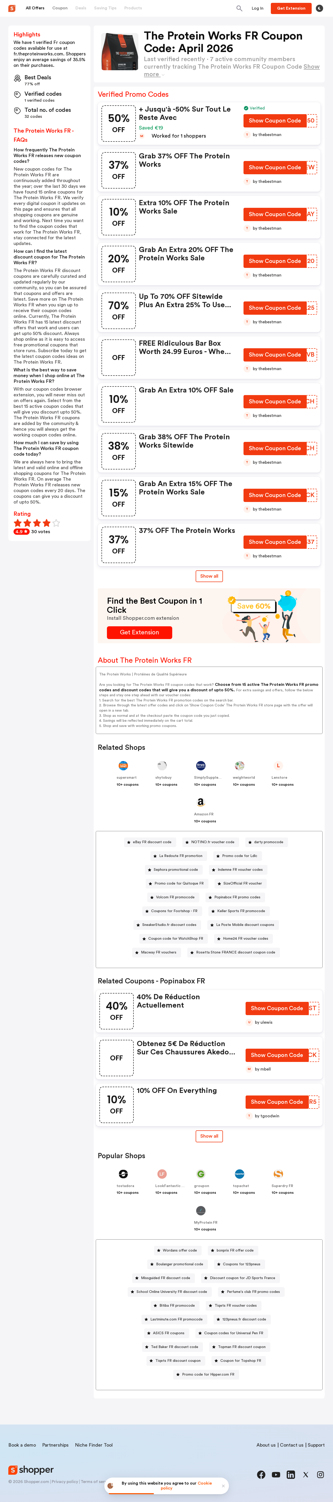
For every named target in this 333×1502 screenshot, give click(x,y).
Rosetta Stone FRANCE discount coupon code (235, 952)
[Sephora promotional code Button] (174, 870)
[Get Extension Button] (139, 632)
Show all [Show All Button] (209, 576)
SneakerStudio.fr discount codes (169, 925)
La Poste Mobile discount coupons (245, 925)
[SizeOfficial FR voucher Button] (241, 883)
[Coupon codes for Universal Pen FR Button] (231, 1333)
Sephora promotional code (176, 870)
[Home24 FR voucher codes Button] (243, 939)
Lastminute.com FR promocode (176, 1319)
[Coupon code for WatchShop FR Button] (173, 939)
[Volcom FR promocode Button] (173, 897)
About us (266, 1445)
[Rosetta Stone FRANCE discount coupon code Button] (233, 952)
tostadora (125, 1186)
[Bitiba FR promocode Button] (175, 1306)
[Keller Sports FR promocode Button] (239, 911)
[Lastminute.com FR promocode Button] (174, 1319)
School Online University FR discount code (172, 1292)
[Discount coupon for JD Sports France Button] (240, 1278)
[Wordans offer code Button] (178, 1250)
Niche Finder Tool (94, 1445)
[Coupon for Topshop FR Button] (239, 1361)
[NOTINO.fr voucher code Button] (210, 842)
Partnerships (55, 1445)
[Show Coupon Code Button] (275, 122)
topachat (241, 1186)
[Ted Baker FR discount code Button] (172, 1347)
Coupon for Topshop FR (240, 1361)
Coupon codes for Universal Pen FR (233, 1333)
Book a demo (22, 1445)
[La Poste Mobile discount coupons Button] (243, 925)
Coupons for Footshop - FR (174, 911)
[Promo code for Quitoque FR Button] (177, 883)
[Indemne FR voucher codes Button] (238, 870)
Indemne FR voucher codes (240, 870)
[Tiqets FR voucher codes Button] (233, 1306)
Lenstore (279, 777)
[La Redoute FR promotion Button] (178, 856)
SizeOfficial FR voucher (242, 883)
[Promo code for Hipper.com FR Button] (206, 1374)
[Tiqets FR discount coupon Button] (175, 1361)
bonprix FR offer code (235, 1250)
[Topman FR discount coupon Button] (239, 1347)
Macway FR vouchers (158, 952)
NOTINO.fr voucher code (212, 842)
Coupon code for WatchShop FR (175, 938)
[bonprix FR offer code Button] (233, 1250)
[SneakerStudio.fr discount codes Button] (167, 925)
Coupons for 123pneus (241, 1264)
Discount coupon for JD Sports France (242, 1278)
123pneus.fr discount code (244, 1319)
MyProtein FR (205, 1222)
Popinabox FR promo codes (237, 897)
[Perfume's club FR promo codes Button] (251, 1292)
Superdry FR (282, 1186)
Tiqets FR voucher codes (236, 1305)
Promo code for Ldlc (239, 856)
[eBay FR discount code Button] (150, 842)
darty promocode (268, 842)
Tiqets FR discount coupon (178, 1361)
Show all (209, 1136)
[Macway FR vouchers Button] (156, 952)
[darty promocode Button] (266, 842)
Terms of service (96, 1482)
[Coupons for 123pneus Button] (239, 1264)
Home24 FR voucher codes (245, 938)
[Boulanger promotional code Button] (177, 1264)
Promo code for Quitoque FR (179, 883)
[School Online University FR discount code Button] (170, 1292)
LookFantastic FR (170, 1186)
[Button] (258, 8)
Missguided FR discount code (165, 1278)
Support (316, 1445)
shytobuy (163, 777)
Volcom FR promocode (175, 897)
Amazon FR (204, 814)
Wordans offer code (180, 1250)
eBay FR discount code (152, 842)
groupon (201, 1186)
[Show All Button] (209, 1136)
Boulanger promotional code (179, 1264)
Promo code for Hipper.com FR (208, 1374)
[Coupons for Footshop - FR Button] (172, 911)
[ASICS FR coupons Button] (166, 1333)
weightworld (244, 777)
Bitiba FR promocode (177, 1305)
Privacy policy (65, 1482)
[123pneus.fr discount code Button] (242, 1319)
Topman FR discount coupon (242, 1347)
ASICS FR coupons (168, 1333)
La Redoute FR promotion (180, 856)
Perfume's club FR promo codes (253, 1292)
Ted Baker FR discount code (174, 1347)
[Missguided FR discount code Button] (163, 1278)
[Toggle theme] (319, 8)
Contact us (292, 1445)
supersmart (127, 777)
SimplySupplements (211, 777)
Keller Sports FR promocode (241, 911)
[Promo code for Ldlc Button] (237, 856)
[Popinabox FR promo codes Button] (235, 897)
